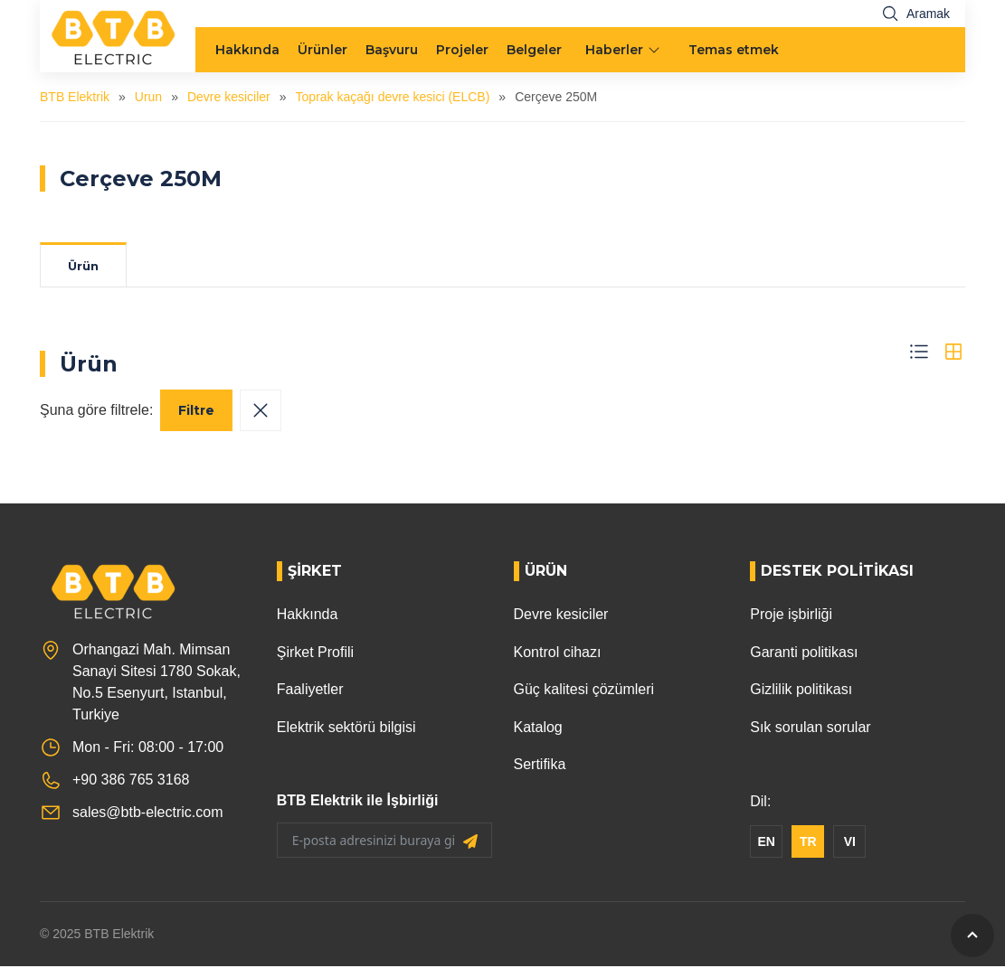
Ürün (88, 266)
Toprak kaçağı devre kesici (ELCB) (393, 96)
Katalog (538, 729)
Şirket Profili (315, 654)
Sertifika (540, 766)
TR (808, 843)
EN (766, 843)
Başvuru (391, 50)
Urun (148, 96)
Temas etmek (733, 50)
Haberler (614, 50)
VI (850, 843)
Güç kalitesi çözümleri (584, 691)
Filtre (196, 412)
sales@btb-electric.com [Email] (147, 814)
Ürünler (322, 50)
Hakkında (247, 50)
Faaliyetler (310, 691)
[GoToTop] (972, 935)
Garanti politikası (804, 654)
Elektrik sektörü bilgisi (346, 729)
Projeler (462, 50)
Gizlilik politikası (801, 691)
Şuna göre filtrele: (96, 411)
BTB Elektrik (74, 96)
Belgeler (534, 50)
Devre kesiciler (228, 96)
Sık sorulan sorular (810, 729)
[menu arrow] (656, 50)
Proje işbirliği (791, 616)
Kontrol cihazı (558, 654)
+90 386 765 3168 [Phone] (130, 781)
